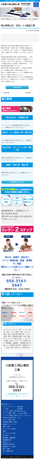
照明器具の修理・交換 (10, 422)
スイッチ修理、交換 (9, 413)
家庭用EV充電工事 (8, 444)
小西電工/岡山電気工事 (15, 457)
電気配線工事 (7, 440)
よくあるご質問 (22, 413)
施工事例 (20, 407)
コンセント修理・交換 (10, 411)
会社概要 (20, 409)
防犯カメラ (6, 442)
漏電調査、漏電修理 (9, 438)
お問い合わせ (21, 411)
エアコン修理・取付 (9, 420)
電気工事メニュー (7, 404)
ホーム (19, 418)
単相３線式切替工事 (9, 418)
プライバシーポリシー (24, 416)
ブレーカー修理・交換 (10, 415)
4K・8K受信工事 (8, 451)
